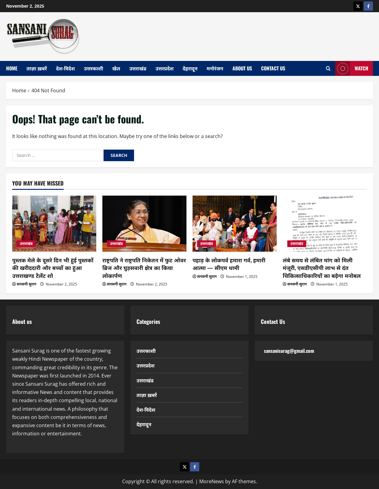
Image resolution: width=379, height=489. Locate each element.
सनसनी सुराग (26, 284)
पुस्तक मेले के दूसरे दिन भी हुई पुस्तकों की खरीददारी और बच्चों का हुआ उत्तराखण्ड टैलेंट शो (53, 267)
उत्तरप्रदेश (164, 68)
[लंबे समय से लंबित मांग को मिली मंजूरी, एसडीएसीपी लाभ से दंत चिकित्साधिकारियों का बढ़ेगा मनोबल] (325, 224)
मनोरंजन (215, 68)
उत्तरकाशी (93, 68)
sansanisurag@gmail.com (289, 350)
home (11, 68)
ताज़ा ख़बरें (37, 68)
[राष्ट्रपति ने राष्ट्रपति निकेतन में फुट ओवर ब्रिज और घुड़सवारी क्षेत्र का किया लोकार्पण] (144, 224)
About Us (242, 68)
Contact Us (273, 68)
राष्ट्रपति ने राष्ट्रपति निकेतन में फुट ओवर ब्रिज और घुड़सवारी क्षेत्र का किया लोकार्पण (144, 267)
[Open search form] (328, 68)
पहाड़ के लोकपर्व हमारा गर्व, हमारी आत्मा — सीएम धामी (229, 263)
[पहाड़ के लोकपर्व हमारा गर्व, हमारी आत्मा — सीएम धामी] (235, 224)
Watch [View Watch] (351, 68)
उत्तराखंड (137, 68)
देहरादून (190, 68)
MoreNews (211, 481)
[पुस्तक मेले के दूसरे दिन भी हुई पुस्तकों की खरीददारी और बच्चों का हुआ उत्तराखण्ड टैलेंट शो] (54, 224)
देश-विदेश (65, 68)
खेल (116, 68)
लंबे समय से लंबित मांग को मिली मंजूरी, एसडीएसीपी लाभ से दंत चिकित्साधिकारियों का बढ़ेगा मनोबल (322, 267)
